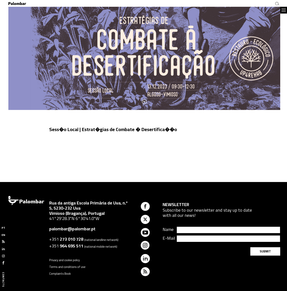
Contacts (3, 279)
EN (3, 234)
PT (3, 227)
